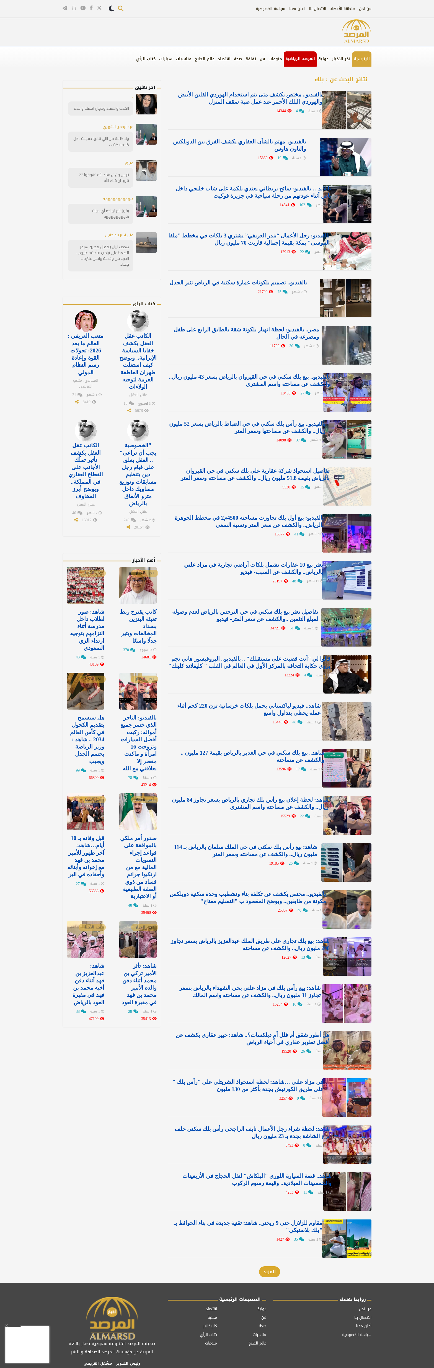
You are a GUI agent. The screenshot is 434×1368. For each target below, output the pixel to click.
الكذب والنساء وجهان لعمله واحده (102, 108)
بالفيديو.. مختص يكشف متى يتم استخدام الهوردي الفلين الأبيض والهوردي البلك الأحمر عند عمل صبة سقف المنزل (243, 98)
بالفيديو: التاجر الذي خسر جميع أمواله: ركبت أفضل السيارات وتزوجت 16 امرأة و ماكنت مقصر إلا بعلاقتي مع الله (138, 740)
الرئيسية (362, 59)
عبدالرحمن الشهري (117, 126)
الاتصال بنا (317, 8)
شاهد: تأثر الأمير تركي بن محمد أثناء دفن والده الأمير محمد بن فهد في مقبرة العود (139, 980)
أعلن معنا (297, 8)
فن (262, 59)
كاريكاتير (210, 1304)
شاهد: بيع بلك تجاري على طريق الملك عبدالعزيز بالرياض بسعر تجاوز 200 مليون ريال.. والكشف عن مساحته (243, 929)
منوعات (275, 59)
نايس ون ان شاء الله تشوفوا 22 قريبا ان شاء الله (104, 177)
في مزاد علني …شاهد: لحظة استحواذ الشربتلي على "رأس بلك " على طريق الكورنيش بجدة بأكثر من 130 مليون (242, 1067)
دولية (323, 59)
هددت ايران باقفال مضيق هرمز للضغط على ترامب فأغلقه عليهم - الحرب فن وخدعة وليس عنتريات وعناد (102, 255)
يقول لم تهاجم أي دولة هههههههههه (110, 213)
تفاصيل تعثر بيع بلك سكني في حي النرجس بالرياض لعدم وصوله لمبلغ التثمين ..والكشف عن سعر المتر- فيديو (242, 606)
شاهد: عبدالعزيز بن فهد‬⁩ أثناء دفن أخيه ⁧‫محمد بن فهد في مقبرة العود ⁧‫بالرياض (88, 980)
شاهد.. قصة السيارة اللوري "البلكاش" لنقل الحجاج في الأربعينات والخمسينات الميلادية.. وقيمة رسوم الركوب (253, 1159)
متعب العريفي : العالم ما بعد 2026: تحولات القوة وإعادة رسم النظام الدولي (86, 353)
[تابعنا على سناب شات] (73, 8)
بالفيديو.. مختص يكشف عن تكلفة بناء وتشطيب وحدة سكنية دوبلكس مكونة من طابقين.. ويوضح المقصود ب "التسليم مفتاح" (242, 883)
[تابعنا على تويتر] (99, 9)
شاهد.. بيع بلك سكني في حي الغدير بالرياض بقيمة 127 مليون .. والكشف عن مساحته (244, 744)
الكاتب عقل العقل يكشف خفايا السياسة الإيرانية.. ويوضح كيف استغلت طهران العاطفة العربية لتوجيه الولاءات (138, 360)
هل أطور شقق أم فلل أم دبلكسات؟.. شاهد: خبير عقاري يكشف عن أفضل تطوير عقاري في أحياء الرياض (243, 1021)
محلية (212, 1296)
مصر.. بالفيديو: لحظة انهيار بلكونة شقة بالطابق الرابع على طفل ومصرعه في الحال (243, 329)
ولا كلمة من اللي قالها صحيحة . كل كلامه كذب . (101, 141)
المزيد (269, 1250)
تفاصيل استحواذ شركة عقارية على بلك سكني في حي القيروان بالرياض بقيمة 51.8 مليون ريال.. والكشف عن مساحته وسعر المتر (244, 471)
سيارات (165, 59)
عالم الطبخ (205, 59)
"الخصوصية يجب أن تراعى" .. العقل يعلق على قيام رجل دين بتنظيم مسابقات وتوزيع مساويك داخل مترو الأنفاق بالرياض (138, 472)
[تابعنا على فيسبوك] (91, 8)
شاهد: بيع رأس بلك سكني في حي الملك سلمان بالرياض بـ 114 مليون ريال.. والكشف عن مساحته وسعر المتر (244, 836)
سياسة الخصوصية (270, 8)
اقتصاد (224, 59)
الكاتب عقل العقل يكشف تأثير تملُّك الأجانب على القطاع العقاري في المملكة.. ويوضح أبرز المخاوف (85, 469)
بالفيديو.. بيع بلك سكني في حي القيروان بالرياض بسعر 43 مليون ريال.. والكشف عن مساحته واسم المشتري (242, 375)
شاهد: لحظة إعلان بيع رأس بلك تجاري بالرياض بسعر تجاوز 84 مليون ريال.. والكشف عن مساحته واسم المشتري (245, 790)
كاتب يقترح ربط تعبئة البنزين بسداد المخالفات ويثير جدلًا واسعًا (138, 623)
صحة (238, 59)
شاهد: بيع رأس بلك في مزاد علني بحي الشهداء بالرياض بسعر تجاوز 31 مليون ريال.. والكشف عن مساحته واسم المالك (245, 975)
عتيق (129, 162)
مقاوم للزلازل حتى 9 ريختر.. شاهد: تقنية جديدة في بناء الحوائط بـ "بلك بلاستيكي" (243, 1206)
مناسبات (184, 59)
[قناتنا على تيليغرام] (65, 8)
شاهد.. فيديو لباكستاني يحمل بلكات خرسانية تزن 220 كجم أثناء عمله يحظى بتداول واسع (244, 698)
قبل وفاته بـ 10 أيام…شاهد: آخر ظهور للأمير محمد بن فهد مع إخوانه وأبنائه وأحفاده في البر (85, 853)
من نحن (365, 8)
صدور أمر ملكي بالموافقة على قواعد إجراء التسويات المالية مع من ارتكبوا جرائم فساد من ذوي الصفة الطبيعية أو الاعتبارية (138, 864)
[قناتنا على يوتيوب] (83, 8)
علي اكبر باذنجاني (119, 234)
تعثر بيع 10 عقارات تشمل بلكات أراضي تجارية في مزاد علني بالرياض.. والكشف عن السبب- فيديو (246, 559)
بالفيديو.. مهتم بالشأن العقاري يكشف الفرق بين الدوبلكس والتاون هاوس (249, 144)
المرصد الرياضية (300, 58)
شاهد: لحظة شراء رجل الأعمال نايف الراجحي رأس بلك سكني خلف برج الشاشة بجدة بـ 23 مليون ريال (244, 1113)
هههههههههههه (116, 198)
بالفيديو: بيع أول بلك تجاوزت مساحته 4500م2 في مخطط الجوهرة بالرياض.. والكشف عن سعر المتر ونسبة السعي (251, 513)
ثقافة (251, 59)
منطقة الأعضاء (342, 8)
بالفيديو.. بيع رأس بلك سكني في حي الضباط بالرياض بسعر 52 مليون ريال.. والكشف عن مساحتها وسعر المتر (245, 421)
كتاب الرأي (146, 59)
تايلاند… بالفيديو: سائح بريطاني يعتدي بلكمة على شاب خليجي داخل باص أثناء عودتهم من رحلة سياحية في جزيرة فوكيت (244, 190)
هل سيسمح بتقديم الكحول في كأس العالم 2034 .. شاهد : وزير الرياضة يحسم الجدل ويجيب (87, 736)
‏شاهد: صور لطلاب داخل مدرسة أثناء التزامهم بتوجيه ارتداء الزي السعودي (87, 627)
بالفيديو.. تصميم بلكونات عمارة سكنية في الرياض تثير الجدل (247, 279)
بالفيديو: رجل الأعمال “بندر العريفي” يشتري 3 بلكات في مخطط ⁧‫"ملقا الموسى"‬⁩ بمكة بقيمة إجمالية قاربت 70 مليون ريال (242, 236)
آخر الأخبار (341, 59)
